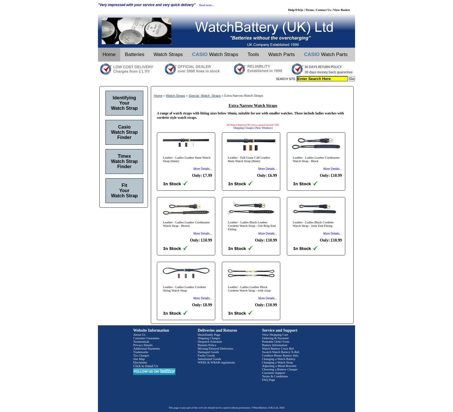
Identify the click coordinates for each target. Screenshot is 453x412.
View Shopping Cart (275, 334)
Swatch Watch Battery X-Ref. (281, 352)
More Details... (203, 168)
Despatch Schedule (210, 341)
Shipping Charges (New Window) (253, 127)
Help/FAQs (295, 10)
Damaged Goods (208, 352)
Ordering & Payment (275, 338)
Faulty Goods (206, 355)
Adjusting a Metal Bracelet (279, 366)
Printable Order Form (275, 341)
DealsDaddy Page (209, 334)
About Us (139, 334)
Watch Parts (281, 54)
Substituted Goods (209, 359)
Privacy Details (143, 345)
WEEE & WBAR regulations (216, 362)
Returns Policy (207, 345)
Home (109, 54)
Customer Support (273, 372)
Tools (253, 54)
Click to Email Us (145, 366)
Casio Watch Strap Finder (124, 132)
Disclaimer (140, 362)
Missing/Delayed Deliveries (215, 348)
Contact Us (323, 10)
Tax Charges (141, 355)
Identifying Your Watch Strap (124, 103)
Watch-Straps (175, 95)
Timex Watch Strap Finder (124, 161)
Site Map (139, 359)
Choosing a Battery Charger (280, 369)
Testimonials (141, 341)
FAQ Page (268, 379)
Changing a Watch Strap (277, 362)
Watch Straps (168, 54)
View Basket (341, 10)
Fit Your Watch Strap (124, 190)
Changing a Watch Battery (279, 359)
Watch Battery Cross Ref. (278, 348)
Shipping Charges (209, 338)
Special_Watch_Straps (205, 95)
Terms (309, 10)
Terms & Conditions (275, 376)
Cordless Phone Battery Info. (280, 355)
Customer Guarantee (146, 338)
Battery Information (274, 345)
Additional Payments (146, 348)
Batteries (134, 54)
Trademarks (140, 352)
